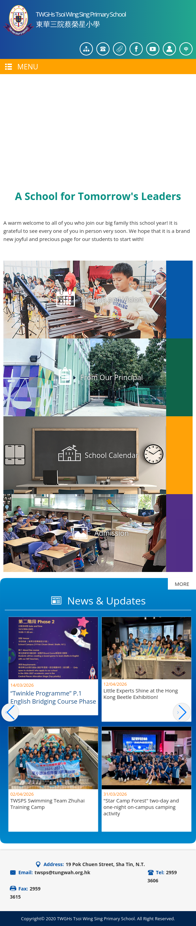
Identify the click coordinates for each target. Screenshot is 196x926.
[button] (182, 712)
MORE (182, 583)
